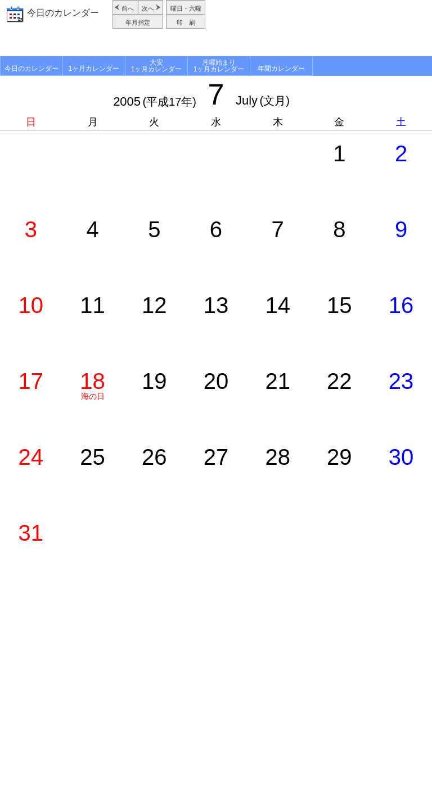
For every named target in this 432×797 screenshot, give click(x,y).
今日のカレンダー (63, 12)
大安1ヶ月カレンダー (156, 65)
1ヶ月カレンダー (94, 69)
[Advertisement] (320, 28)
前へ (128, 8)
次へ (148, 8)
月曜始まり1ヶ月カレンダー (219, 65)
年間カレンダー (281, 69)
